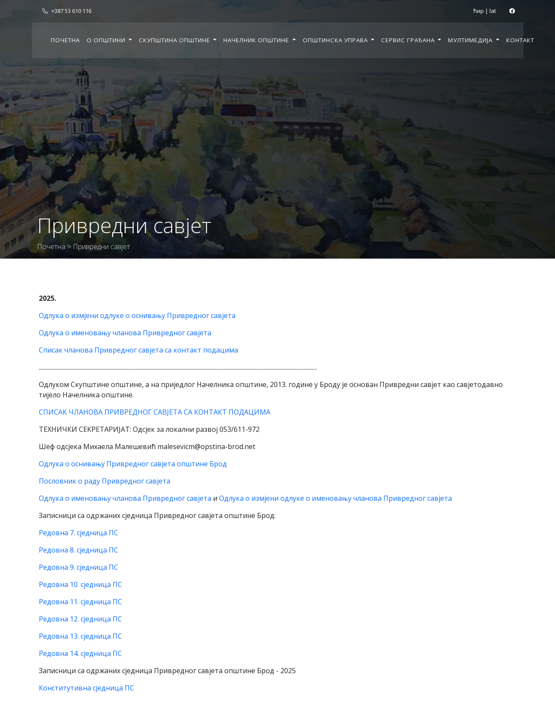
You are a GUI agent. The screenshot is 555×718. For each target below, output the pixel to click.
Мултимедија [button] (471, 40)
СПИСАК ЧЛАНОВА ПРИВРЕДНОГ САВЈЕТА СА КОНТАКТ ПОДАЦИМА (154, 412)
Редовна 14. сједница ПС (80, 653)
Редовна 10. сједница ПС (80, 584)
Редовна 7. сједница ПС (78, 532)
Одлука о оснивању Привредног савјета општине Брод (133, 463)
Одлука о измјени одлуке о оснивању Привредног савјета (137, 315)
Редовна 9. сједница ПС (78, 567)
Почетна (65, 40)
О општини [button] (107, 40)
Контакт (520, 40)
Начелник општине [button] (257, 40)
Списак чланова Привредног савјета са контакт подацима (138, 350)
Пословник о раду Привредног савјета (104, 481)
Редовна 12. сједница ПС (80, 619)
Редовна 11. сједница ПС (80, 601)
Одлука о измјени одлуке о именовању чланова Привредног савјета (335, 498)
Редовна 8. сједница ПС (78, 550)
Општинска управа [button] (336, 40)
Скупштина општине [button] (175, 40)
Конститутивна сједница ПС (86, 688)
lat (492, 11)
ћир (478, 11)
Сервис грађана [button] (408, 40)
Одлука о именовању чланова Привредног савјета (125, 332)
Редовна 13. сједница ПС (80, 636)
